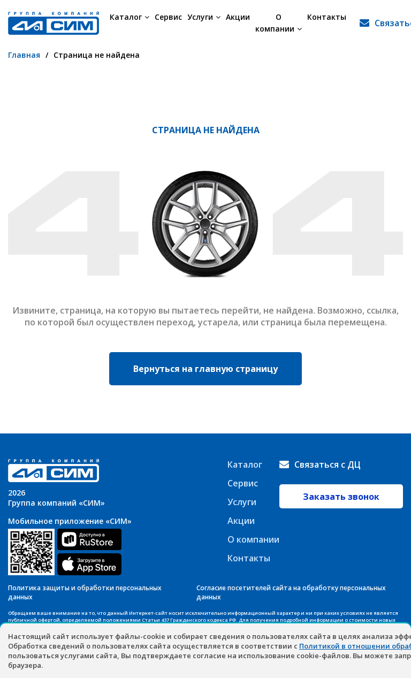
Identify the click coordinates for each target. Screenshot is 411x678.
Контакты (326, 17)
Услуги (203, 17)
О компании (278, 23)
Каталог (129, 17)
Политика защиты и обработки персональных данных (85, 592)
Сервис (168, 17)
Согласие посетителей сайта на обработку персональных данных (291, 592)
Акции (238, 17)
